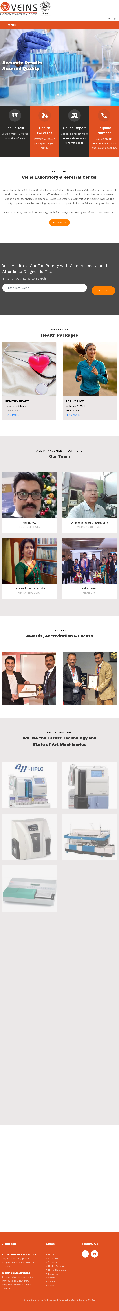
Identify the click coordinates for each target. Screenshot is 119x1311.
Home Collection (56, 1270)
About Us (52, 1258)
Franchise (52, 1274)
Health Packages (56, 1266)
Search (103, 290)
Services (51, 1262)
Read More (59, 222)
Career (50, 1277)
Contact (51, 1285)
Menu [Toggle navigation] (10, 25)
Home (50, 1254)
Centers (51, 1281)
